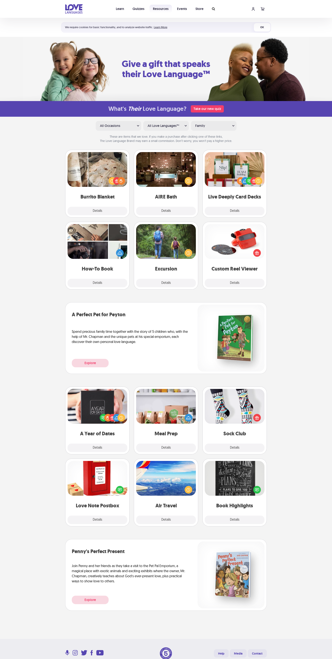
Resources (161, 9)
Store (199, 9)
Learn (120, 9)
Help (221, 653)
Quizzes (138, 9)
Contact (257, 653)
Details (97, 211)
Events (182, 9)
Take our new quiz (207, 109)
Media (238, 653)
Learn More (160, 27)
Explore (90, 363)
